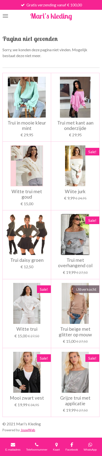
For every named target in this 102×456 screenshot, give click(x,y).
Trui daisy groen (27, 260)
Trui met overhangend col (75, 262)
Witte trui (26, 329)
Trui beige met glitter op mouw (75, 331)
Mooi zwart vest (27, 398)
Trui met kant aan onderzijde (75, 125)
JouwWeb (28, 430)
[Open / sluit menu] (5, 16)
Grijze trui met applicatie (75, 400)
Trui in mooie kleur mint (27, 125)
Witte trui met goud (26, 194)
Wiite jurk (75, 191)
